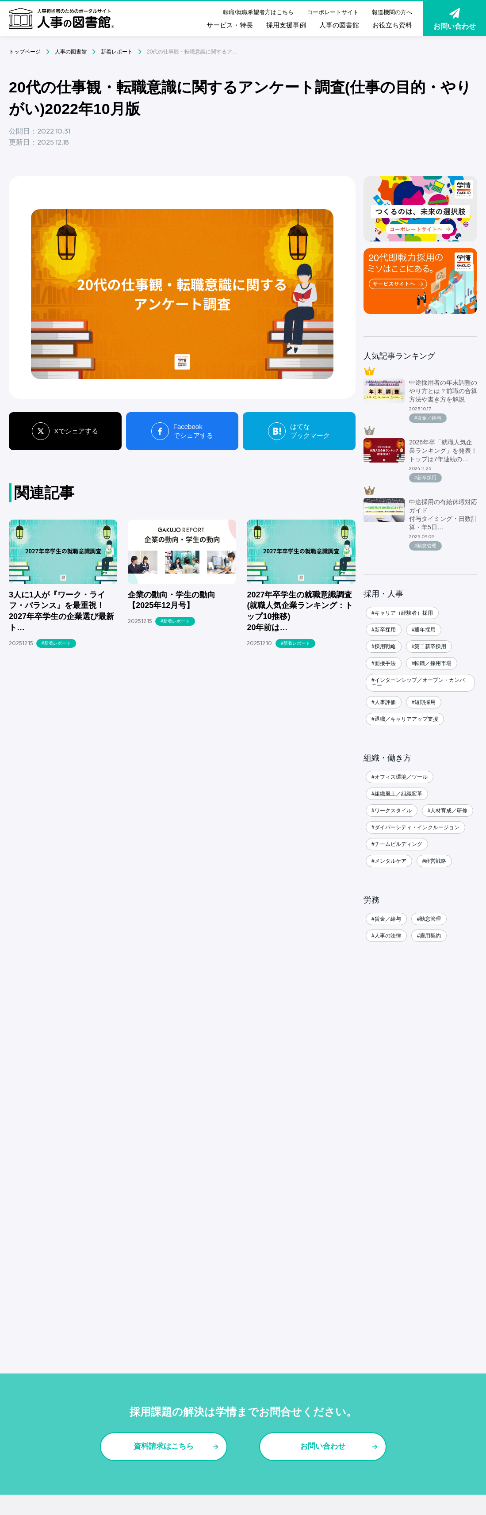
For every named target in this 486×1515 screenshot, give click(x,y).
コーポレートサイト (333, 12)
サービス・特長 (230, 25)
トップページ (25, 52)
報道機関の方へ (392, 12)
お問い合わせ (454, 19)
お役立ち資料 (392, 25)
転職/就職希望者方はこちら (258, 12)
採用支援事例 (286, 25)
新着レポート (117, 52)
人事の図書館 (339, 25)
